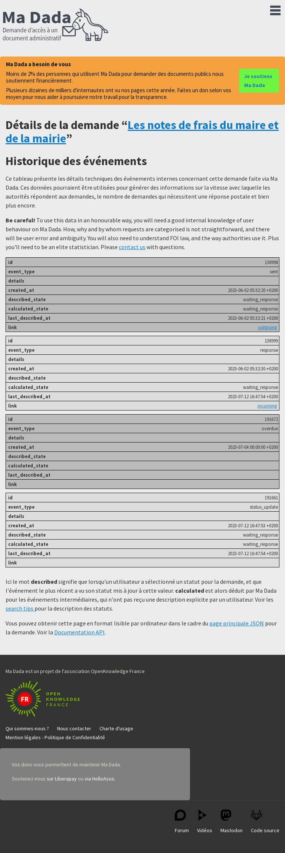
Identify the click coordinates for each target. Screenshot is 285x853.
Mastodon (231, 821)
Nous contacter (74, 728)
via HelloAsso (99, 778)
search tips (20, 608)
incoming (267, 406)
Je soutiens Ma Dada (258, 80)
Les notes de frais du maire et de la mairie (142, 131)
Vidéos (204, 821)
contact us (132, 247)
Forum (182, 821)
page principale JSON (236, 623)
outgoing (267, 327)
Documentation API (79, 632)
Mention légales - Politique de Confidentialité (55, 737)
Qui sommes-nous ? (27, 728)
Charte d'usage (116, 728)
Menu (275, 9)
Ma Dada (55, 25)
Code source (265, 821)
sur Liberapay (62, 778)
